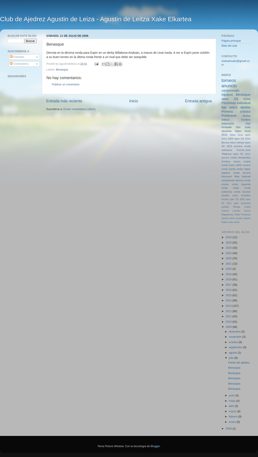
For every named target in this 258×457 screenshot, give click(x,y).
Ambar (246, 115)
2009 (229, 326)
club (248, 123)
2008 (229, 428)
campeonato (228, 180)
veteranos (226, 150)
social (236, 222)
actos (232, 218)
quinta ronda (236, 169)
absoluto (226, 131)
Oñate (237, 214)
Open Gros (236, 134)
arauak (238, 218)
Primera (227, 111)
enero (233, 421)
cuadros (246, 218)
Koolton (245, 119)
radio (230, 222)
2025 (229, 242)
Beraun (225, 142)
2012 (229, 311)
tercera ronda (228, 157)
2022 (229, 258)
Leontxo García (241, 211)
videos (225, 119)
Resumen (226, 176)
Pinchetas (228, 103)
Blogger (155, 446)
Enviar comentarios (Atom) (79, 109)
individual (243, 103)
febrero (233, 416)
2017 (229, 284)
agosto (233, 352)
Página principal (231, 40)
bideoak (246, 176)
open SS (229, 99)
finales (224, 222)
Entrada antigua (198, 101)
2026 (229, 237)
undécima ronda (230, 191)
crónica (245, 111)
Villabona (226, 154)
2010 (229, 321)
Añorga (236, 207)
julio (232, 357)
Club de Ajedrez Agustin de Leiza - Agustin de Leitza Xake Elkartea (96, 19)
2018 (229, 279)
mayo (232, 400)
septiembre (236, 347)
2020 (229, 268)
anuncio (229, 85)
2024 (229, 247)
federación (227, 123)
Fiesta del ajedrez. (239, 362)
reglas (247, 169)
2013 (229, 305)
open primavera (242, 203)
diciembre (235, 331)
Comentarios (19, 63)
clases (236, 161)
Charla (247, 207)
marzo (233, 411)
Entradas (17, 56)
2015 (229, 295)
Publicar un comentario (66, 84)
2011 (229, 316)
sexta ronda (241, 188)
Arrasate (226, 127)
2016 (229, 289)
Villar (237, 176)
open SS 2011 (241, 154)
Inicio (133, 101)
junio (232, 395)
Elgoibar (225, 195)
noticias (240, 142)
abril (232, 406)
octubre (234, 342)
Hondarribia (244, 157)
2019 (229, 274)
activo (235, 195)
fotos (232, 142)
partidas (225, 207)
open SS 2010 (242, 138)
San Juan (243, 127)
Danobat (246, 192)
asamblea (245, 195)
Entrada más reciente (64, 101)
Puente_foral (243, 150)
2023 (229, 253)
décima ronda (243, 180)
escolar (225, 199)
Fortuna (225, 211)
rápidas (245, 107)
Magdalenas (227, 214)
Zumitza (225, 161)
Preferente (229, 115)
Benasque (62, 69)
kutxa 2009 (235, 165)
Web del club (229, 45)
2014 (229, 300)
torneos (228, 80)
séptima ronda (230, 173)
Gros (246, 99)
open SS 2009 (237, 199)
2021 (229, 263)
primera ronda (242, 146)
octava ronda (229, 184)
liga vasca (229, 107)
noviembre (235, 336)
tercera (246, 173)
